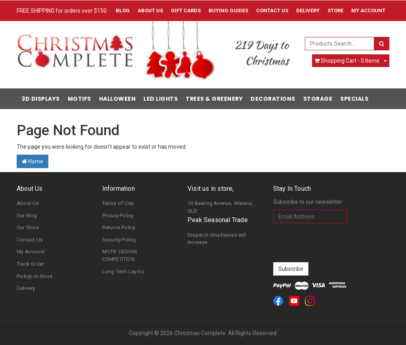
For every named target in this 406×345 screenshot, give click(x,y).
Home (32, 161)
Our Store (28, 227)
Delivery (308, 10)
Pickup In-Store (34, 276)
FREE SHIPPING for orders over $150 (62, 11)
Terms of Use (118, 203)
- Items (346, 61)
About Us (150, 10)
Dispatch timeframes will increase (217, 238)
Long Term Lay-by (123, 271)
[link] (278, 301)
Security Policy (119, 240)
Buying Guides (228, 10)
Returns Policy (119, 227)
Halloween (117, 99)
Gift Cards (186, 10)
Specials (354, 99)
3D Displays (40, 99)
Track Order (30, 264)
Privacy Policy (118, 215)
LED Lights (161, 99)
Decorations (273, 99)
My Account (31, 252)
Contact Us (272, 10)
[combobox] (339, 43)
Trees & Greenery (214, 99)
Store (335, 10)
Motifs (79, 99)
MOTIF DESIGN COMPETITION (119, 255)
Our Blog (27, 215)
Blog (123, 10)
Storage (318, 99)
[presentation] (333, 242)
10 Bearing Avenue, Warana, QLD (220, 207)
